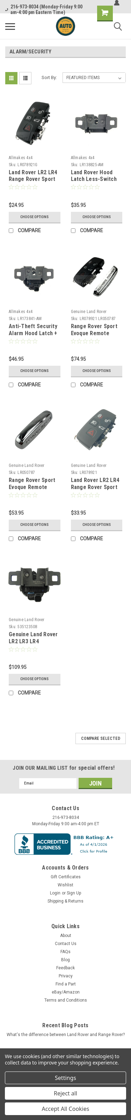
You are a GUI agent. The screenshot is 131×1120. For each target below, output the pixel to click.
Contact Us (66, 943)
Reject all (65, 1093)
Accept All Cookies (65, 1109)
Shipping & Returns (65, 901)
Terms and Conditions (65, 1000)
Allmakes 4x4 (20, 157)
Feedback (65, 967)
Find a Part (66, 984)
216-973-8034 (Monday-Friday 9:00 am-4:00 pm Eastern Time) (43, 9)
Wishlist (65, 885)
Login (55, 893)
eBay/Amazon (66, 992)
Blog (65, 959)
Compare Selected (100, 738)
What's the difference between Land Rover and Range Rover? (66, 1034)
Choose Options (34, 217)
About (65, 935)
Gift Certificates (66, 876)
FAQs (65, 951)
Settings (65, 1078)
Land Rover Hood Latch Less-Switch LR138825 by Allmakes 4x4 (94, 182)
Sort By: (49, 77)
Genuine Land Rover (89, 311)
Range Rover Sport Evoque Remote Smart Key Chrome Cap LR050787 (32, 490)
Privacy (66, 976)
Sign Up (74, 893)
